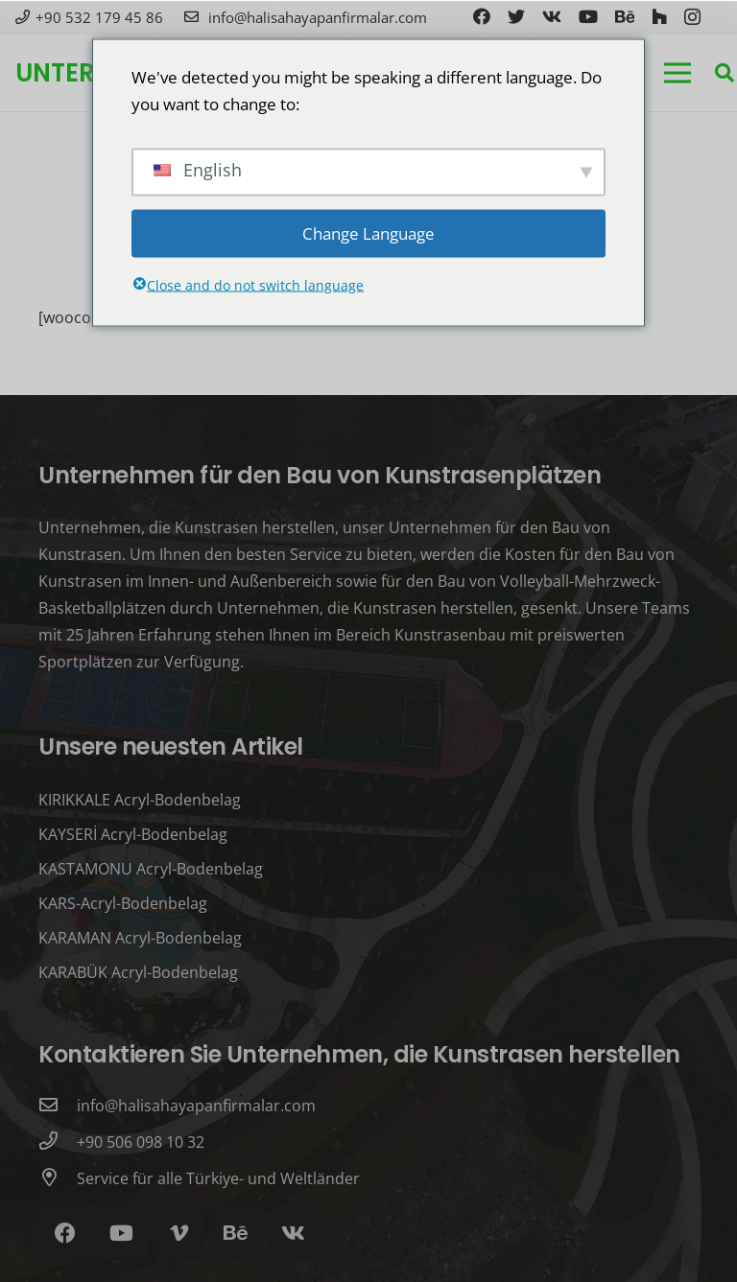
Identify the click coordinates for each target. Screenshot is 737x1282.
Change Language (368, 232)
